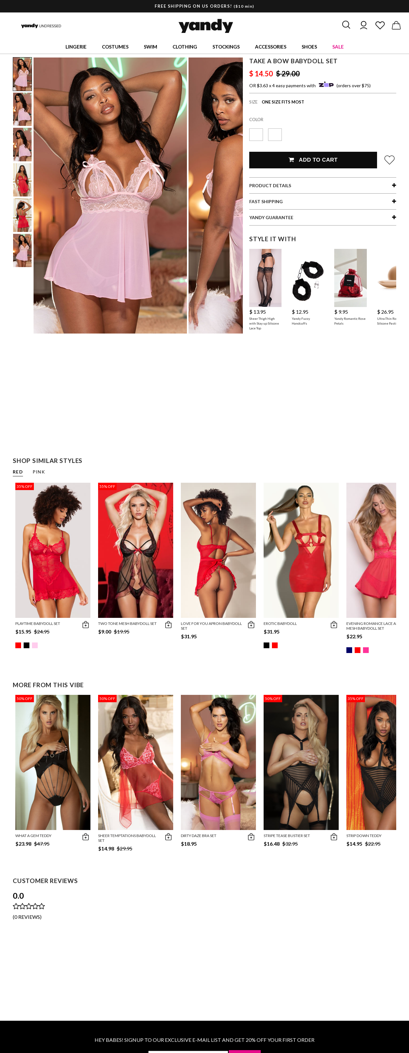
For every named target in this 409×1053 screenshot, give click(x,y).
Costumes (115, 47)
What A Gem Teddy (33, 835)
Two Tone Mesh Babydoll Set (127, 623)
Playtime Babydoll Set (37, 623)
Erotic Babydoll (280, 623)
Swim (150, 47)
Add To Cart (313, 160)
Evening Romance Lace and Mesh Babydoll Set (373, 626)
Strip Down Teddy (364, 835)
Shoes (309, 47)
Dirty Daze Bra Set (198, 835)
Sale (338, 47)
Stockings (226, 47)
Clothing (185, 47)
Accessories (270, 47)
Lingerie (76, 47)
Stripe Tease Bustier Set (287, 835)
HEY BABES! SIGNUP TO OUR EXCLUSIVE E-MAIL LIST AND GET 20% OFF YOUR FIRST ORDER (204, 1040)
